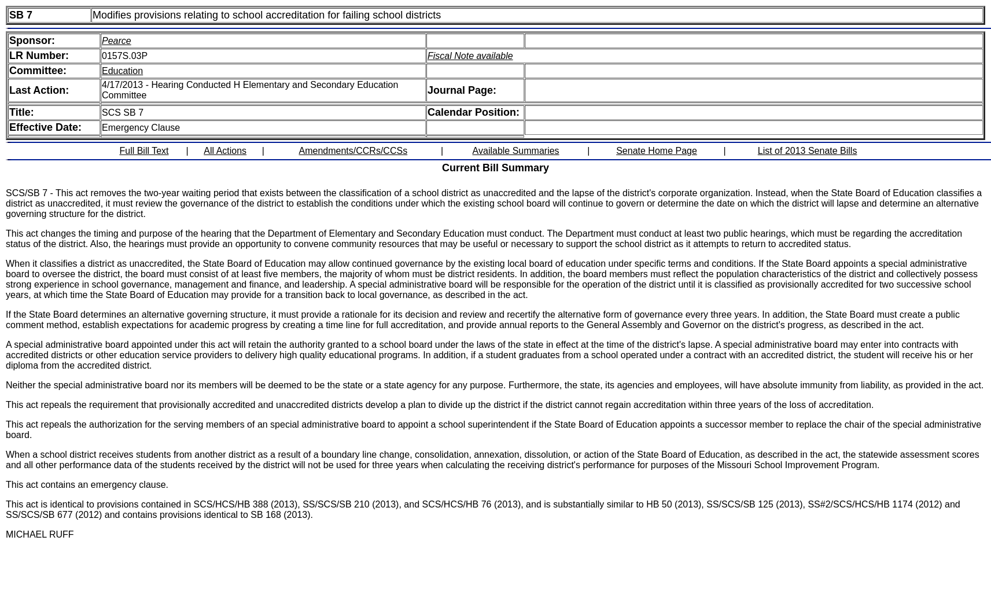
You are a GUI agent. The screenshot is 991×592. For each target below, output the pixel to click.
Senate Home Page (656, 151)
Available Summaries (516, 151)
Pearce (116, 41)
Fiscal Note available (470, 56)
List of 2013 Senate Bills (807, 151)
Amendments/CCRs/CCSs (353, 151)
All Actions (225, 151)
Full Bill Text (143, 151)
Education (122, 71)
